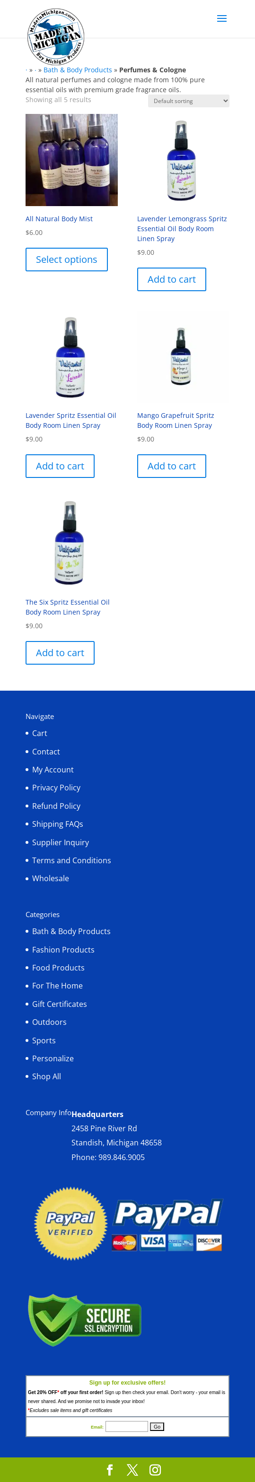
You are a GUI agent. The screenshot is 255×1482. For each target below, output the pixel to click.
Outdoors (49, 1022)
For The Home (57, 985)
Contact (46, 751)
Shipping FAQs (57, 824)
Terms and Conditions (71, 860)
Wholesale (50, 878)
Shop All (46, 1076)
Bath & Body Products (78, 69)
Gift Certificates (59, 1004)
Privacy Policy (56, 787)
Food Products (58, 967)
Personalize (53, 1058)
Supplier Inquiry (60, 842)
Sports (44, 1040)
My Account (53, 769)
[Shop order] (188, 101)
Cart (39, 733)
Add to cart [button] (172, 279)
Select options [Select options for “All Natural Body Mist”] (66, 259)
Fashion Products (63, 950)
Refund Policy (56, 806)
